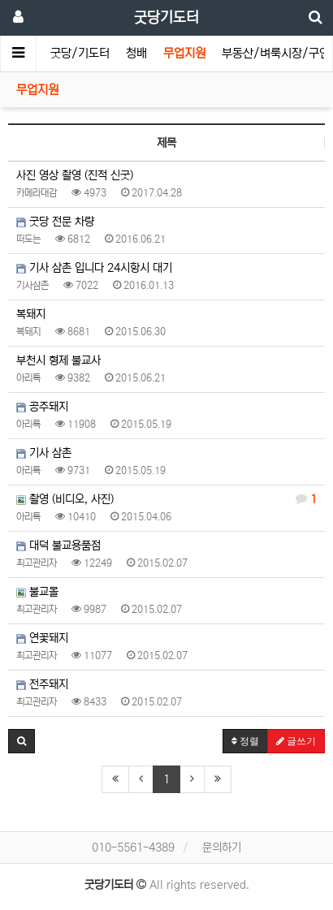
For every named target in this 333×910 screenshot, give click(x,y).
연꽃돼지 (42, 638)
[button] (21, 741)
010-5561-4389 (133, 847)
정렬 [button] (245, 741)
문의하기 (221, 847)
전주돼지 (42, 684)
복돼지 (30, 314)
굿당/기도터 (80, 53)
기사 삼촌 (43, 452)
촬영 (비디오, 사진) (166, 499)
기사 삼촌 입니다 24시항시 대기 (94, 267)
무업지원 (184, 53)
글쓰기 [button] (296, 741)
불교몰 (37, 591)
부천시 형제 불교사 (58, 360)
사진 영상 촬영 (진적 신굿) (74, 175)
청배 (136, 53)
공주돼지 (42, 406)
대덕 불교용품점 (58, 545)
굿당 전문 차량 (55, 221)
